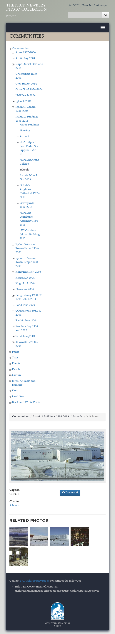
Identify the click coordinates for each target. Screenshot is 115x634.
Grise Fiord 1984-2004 (29, 89)
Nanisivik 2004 (25, 289)
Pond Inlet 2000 (25, 305)
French (86, 5)
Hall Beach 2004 (26, 95)
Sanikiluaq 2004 (25, 336)
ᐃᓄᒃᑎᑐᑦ (74, 5)
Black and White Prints (26, 402)
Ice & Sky (18, 396)
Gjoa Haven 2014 (26, 83)
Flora (15, 390)
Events (16, 363)
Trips (15, 357)
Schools (24, 169)
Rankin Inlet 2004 (26, 320)
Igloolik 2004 (23, 101)
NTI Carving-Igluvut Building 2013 (30, 234)
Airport (24, 136)
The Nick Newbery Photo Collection (26, 11)
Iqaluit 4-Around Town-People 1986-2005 (27, 262)
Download (70, 492)
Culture (16, 375)
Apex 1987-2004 (26, 52)
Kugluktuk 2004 (25, 283)
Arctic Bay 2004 (25, 58)
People (16, 369)
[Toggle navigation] (102, 27)
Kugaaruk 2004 (25, 278)
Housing (25, 130)
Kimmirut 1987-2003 (28, 272)
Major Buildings (29, 124)
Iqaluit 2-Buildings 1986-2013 (51, 416)
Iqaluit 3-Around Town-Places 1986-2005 (27, 248)
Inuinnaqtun (101, 5)
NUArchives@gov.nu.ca (34, 581)
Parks (15, 352)
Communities (20, 48)
